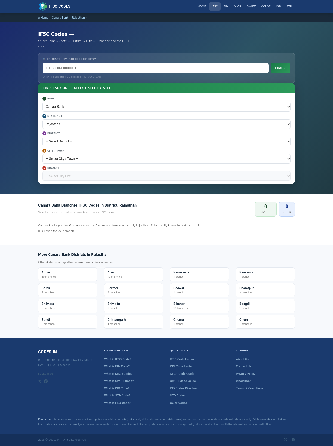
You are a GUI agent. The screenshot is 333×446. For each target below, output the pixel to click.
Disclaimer (243, 381)
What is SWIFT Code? (119, 381)
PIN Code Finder (181, 366)
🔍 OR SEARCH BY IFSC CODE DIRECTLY (69, 59)
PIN (225, 6)
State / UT (52, 116)
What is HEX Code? (117, 403)
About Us (242, 359)
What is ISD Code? (117, 388)
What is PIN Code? (117, 366)
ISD (278, 6)
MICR (237, 6)
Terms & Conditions (249, 388)
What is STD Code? (117, 395)
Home (201, 6)
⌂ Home (43, 17)
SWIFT (251, 6)
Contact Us (243, 366)
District (51, 133)
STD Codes (177, 395)
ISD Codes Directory (184, 388)
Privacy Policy (245, 373)
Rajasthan (78, 17)
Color (266, 6)
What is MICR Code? (118, 373)
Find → (280, 68)
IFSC (215, 6)
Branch (50, 168)
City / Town (53, 151)
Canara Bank (60, 17)
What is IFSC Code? (117, 359)
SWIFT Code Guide (183, 381)
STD (289, 6)
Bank (48, 99)
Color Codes (178, 403)
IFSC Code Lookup (183, 359)
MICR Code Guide (182, 373)
